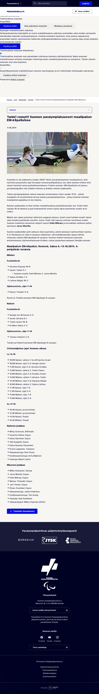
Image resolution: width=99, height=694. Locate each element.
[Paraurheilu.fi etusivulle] (15, 11)
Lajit (15, 100)
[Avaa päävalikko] (82, 11)
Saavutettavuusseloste (49, 667)
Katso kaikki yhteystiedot (44, 610)
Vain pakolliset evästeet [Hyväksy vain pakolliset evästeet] (35, 26)
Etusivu (9, 100)
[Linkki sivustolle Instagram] (57, 639)
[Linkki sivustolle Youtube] (49, 639)
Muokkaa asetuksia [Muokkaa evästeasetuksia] (63, 26)
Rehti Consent (18, 79)
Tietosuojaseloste (49, 670)
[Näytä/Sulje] (88, 110)
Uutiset (30, 100)
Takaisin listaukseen (24, 511)
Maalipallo (22, 100)
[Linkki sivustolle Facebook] (41, 639)
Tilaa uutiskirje (40, 647)
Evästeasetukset (49, 676)
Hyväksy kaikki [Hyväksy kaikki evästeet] (10, 26)
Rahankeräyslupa (49, 673)
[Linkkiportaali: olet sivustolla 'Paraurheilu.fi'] (13, 3)
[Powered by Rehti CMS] (49, 689)
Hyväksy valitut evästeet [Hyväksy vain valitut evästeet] (14, 75)
